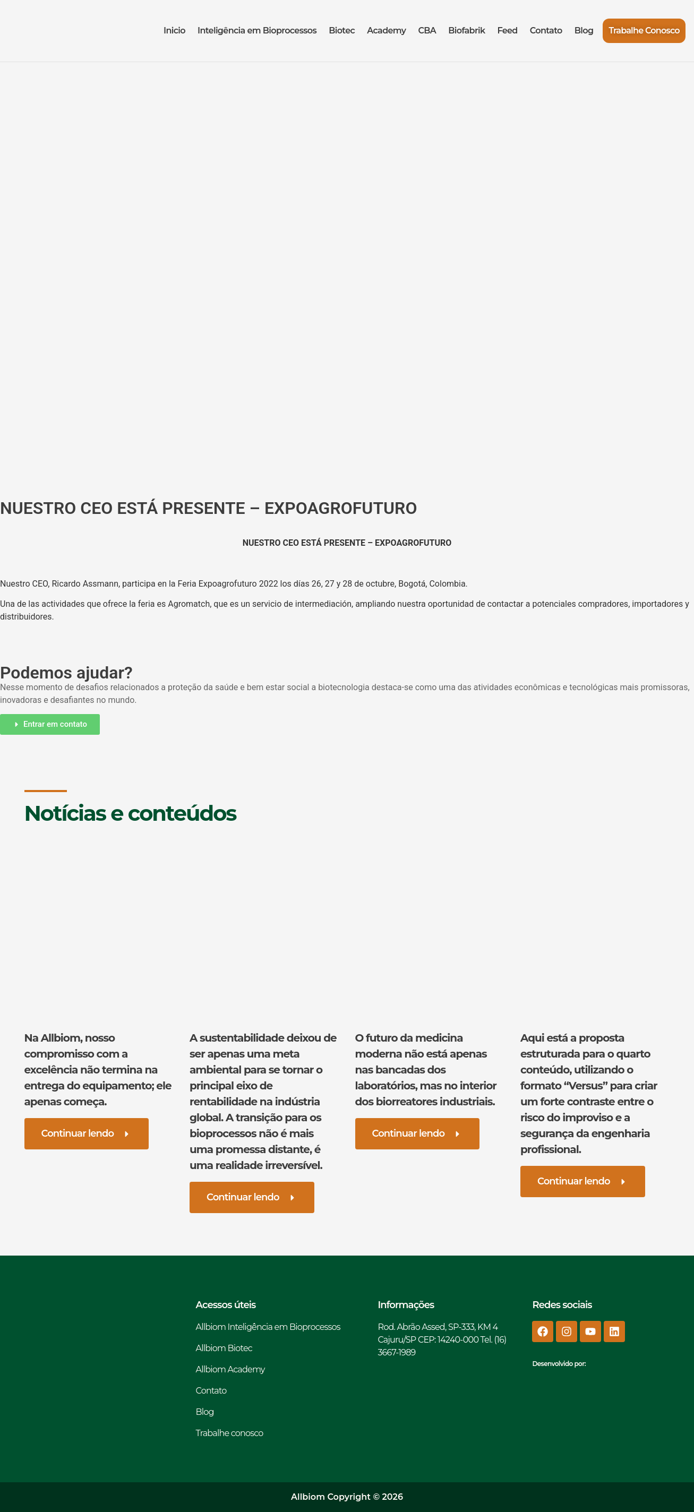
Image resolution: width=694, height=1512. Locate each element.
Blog (584, 30)
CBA (427, 30)
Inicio (174, 30)
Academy (386, 30)
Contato (546, 30)
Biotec (342, 30)
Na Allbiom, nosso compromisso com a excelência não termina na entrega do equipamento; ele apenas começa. (98, 1070)
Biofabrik (466, 30)
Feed (507, 30)
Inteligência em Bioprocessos (257, 30)
